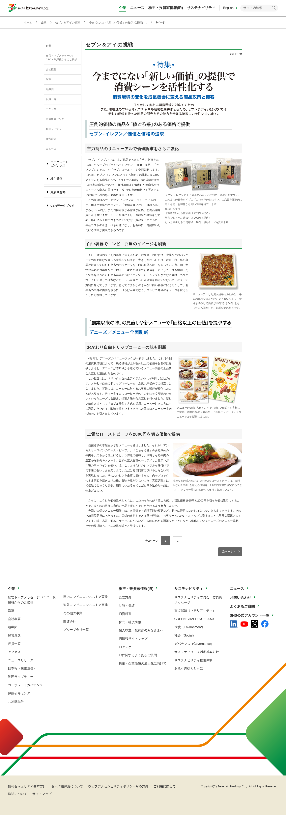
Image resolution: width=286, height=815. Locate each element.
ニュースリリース (20, 660)
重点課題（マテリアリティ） (195, 610)
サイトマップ (41, 794)
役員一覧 (51, 99)
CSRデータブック (62, 205)
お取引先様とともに (188, 668)
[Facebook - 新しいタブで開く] (265, 624)
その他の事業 (72, 613)
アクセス (51, 109)
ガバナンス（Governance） (194, 643)
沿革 (48, 79)
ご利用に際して (165, 786)
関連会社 (69, 621)
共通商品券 (16, 701)
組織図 (50, 89)
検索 (273, 8)
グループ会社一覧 (76, 629)
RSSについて (17, 794)
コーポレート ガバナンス (59, 163)
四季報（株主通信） (22, 668)
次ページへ (229, 551)
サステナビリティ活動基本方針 (196, 652)
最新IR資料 (57, 192)
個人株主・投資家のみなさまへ (141, 630)
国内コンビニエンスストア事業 (85, 596)
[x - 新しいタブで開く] (254, 624)
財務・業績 (127, 605)
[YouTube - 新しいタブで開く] (244, 624)
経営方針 (125, 597)
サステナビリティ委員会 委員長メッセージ (198, 600)
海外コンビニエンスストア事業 (85, 605)
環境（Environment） (189, 627)
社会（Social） (185, 635)
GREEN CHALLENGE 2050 (194, 619)
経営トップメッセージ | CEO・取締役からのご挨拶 (61, 57)
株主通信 (56, 178)
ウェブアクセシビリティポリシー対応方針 (118, 786)
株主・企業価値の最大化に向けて (142, 663)
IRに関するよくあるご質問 (138, 655)
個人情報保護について (67, 786)
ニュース (51, 149)
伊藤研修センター (56, 119)
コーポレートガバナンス (25, 685)
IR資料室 (125, 613)
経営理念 (51, 139)
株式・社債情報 (130, 622)
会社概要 (51, 69)
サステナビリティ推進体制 (193, 660)
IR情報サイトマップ (133, 638)
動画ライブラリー (56, 129)
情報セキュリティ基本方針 (27, 786)
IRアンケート (128, 647)
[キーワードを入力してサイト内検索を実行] (259, 8)
